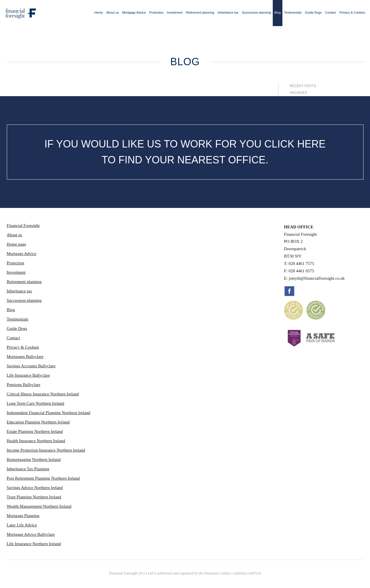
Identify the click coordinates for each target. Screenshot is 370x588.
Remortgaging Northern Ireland (34, 459)
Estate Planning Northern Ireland (35, 431)
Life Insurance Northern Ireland (34, 543)
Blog (277, 12)
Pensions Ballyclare (24, 384)
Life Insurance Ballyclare (28, 375)
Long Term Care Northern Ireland (35, 403)
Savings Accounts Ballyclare (31, 366)
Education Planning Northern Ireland (38, 422)
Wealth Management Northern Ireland (39, 506)
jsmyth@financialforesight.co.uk (317, 278)
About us (112, 12)
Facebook (289, 291)
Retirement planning (200, 12)
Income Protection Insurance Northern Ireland (46, 450)
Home (98, 12)
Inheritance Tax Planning (28, 469)
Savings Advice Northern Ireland (35, 487)
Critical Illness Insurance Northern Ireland (43, 394)
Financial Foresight (23, 225)
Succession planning (256, 12)
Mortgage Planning (23, 515)
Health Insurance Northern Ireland (36, 441)
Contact (330, 12)
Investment (175, 12)
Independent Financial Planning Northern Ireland (48, 412)
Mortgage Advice (134, 12)
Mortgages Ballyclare (25, 356)
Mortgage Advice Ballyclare (31, 534)
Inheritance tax (228, 12)
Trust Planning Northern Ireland (34, 497)
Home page (16, 244)
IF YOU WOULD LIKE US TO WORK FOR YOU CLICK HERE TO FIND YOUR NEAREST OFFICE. (185, 152)
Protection (156, 12)
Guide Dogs (313, 12)
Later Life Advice (22, 525)
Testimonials (293, 12)
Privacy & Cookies (352, 12)
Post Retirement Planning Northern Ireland (43, 478)
